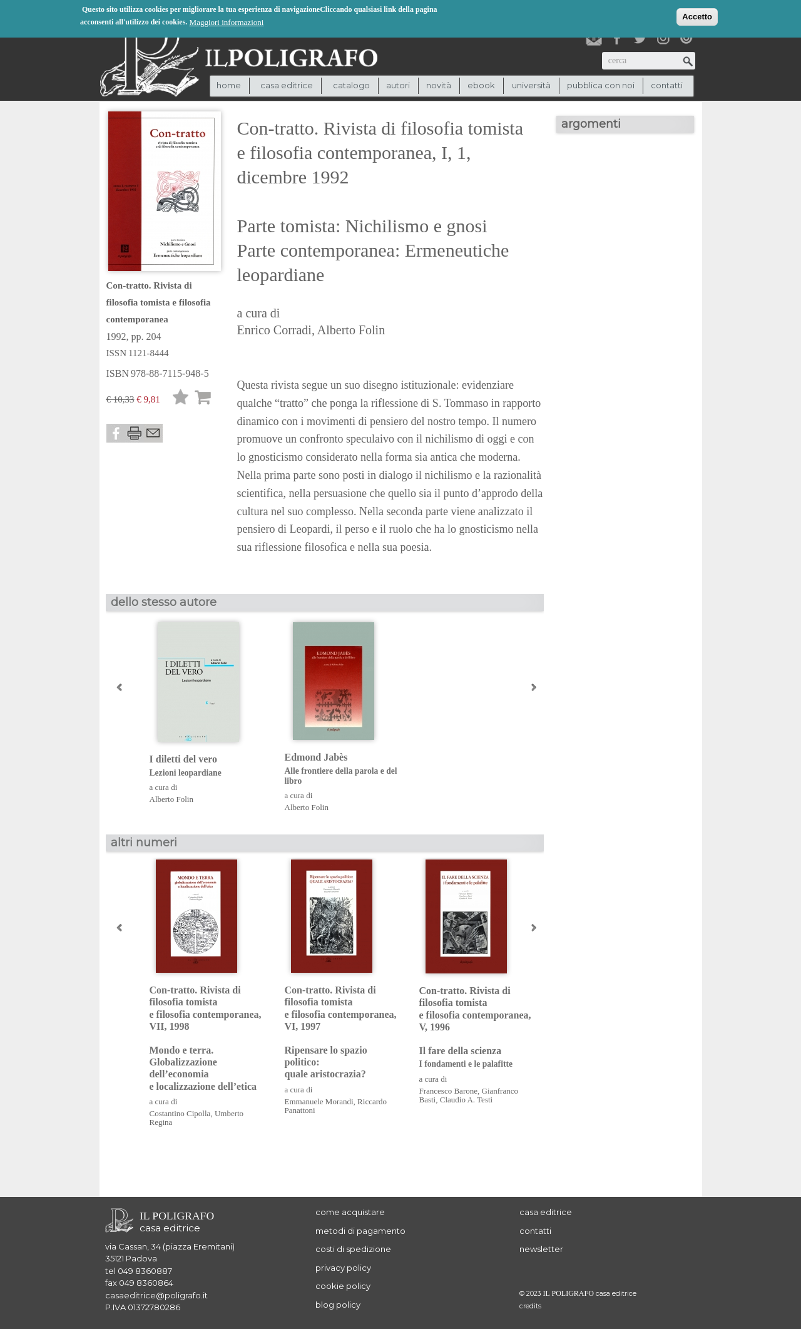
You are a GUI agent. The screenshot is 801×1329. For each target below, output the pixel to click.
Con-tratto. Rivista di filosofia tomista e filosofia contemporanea (158, 302)
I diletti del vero (207, 766)
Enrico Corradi (274, 330)
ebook (481, 85)
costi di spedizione (353, 1249)
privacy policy (343, 1268)
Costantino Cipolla (180, 1113)
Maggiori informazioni (227, 21)
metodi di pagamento (360, 1231)
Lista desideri (180, 399)
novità (438, 85)
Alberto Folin (351, 330)
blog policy (337, 1305)
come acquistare (350, 1212)
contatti (667, 85)
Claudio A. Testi (466, 1099)
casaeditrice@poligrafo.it (156, 1295)
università (531, 85)
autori (398, 85)
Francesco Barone (448, 1091)
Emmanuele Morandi (319, 1101)
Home (229, 85)
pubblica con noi (601, 85)
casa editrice (545, 1212)
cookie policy (342, 1286)
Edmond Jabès (342, 769)
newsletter (541, 1249)
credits (530, 1306)
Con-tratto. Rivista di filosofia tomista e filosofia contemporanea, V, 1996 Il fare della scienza (477, 1027)
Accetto (697, 16)
